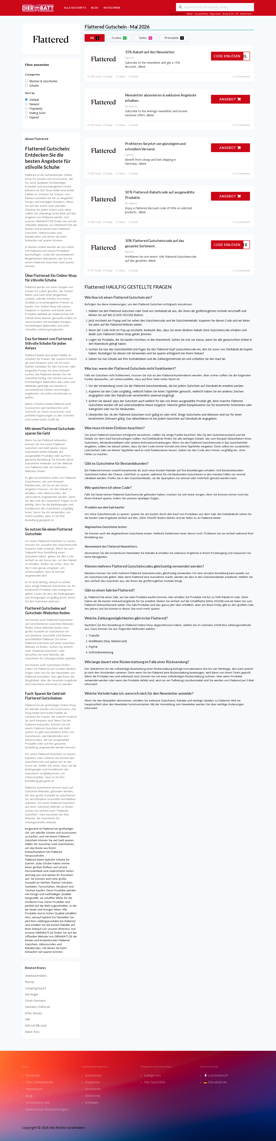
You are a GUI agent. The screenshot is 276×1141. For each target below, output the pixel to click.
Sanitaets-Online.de (37, 1007)
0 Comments (241, 76)
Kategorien (112, 7)
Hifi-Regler (31, 994)
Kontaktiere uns (37, 1102)
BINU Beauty (33, 1013)
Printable (174, 38)
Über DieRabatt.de (39, 1082)
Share (120, 76)
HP (236, 13)
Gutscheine (93, 1075)
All (94, 38)
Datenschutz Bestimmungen (46, 1109)
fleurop (29, 982)
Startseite (32, 1075)
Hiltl (27, 1019)
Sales (145, 38)
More (141, 66)
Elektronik (92, 1095)
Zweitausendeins (36, 976)
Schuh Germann (35, 1000)
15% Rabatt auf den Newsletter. (150, 52)
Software (91, 1102)
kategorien (152, 1075)
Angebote (92, 1082)
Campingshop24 (35, 988)
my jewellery (201, 13)
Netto (190, 13)
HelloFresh (246, 13)
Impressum (33, 1089)
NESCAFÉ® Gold (35, 1025)
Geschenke (93, 1089)
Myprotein (215, 13)
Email (133, 76)
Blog (94, 7)
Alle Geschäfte (75, 7)
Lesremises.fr (216, 1075)
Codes (119, 38)
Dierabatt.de (215, 1082)
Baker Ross (32, 1032)
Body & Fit (228, 13)
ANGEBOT (230, 99)
